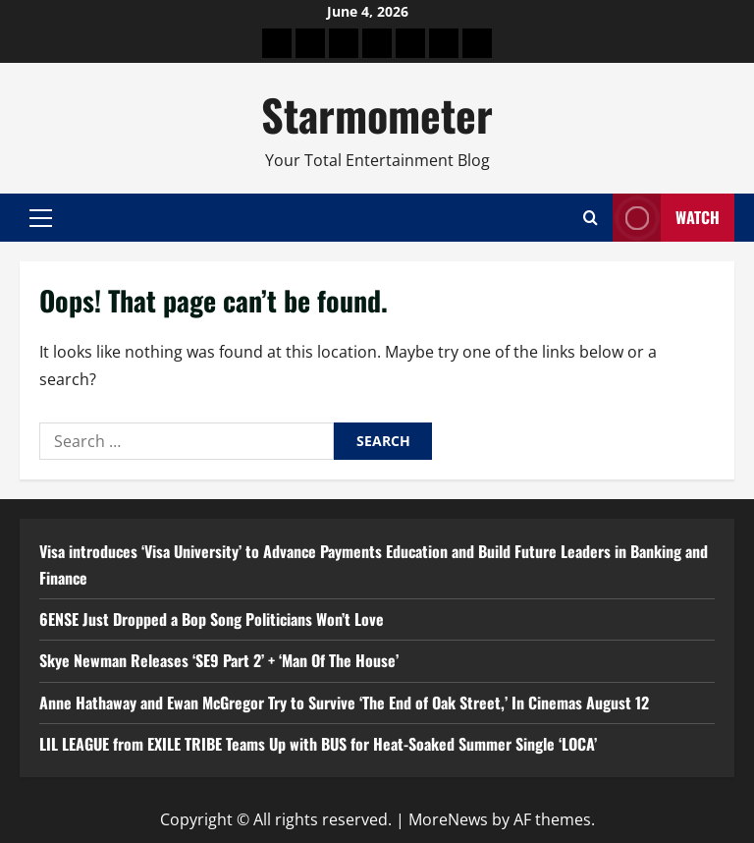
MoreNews (448, 819)
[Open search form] (590, 217)
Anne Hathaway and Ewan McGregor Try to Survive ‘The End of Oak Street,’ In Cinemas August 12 (344, 702)
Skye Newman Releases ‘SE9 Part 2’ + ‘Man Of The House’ (219, 660)
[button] (41, 218)
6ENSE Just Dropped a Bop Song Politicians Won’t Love (211, 619)
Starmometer (377, 114)
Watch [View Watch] (666, 218)
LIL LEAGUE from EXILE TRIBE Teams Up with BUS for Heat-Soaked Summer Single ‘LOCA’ (318, 744)
